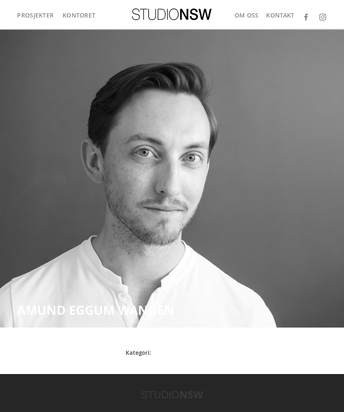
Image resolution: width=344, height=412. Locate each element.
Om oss (247, 15)
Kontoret (79, 15)
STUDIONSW (172, 14)
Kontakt (280, 15)
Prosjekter (35, 15)
